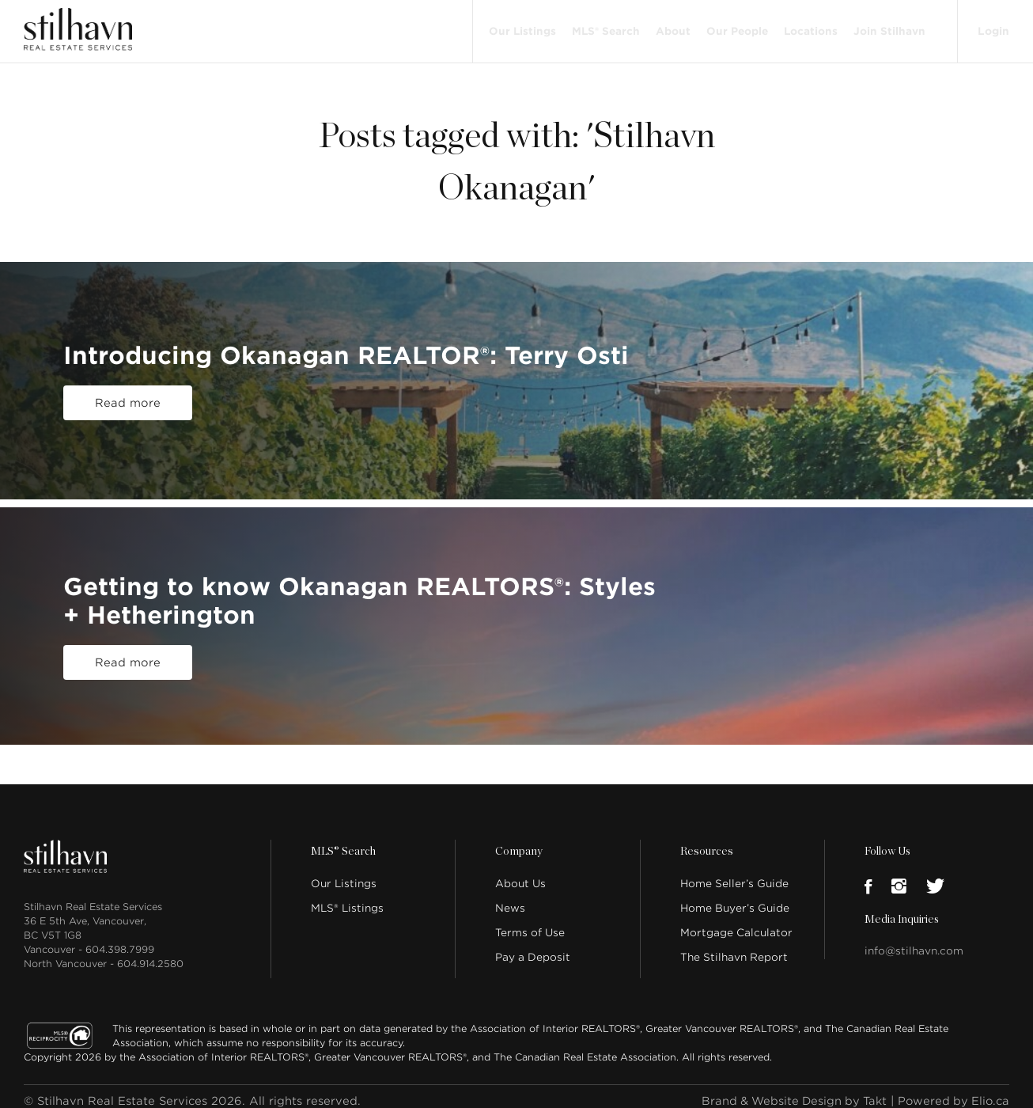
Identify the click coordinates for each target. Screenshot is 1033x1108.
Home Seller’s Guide (734, 874)
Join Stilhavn (888, 26)
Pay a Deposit (532, 948)
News (510, 899)
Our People (735, 26)
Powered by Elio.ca (952, 1091)
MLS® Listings (347, 899)
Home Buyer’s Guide (734, 899)
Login (992, 25)
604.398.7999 (119, 940)
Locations (809, 26)
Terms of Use (530, 923)
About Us (520, 874)
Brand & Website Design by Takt (789, 1091)
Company (518, 842)
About (671, 26)
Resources (705, 842)
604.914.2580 (150, 954)
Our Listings (520, 26)
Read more (128, 393)
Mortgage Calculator (736, 923)
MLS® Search (604, 26)
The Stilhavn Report (734, 948)
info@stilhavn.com (914, 941)
